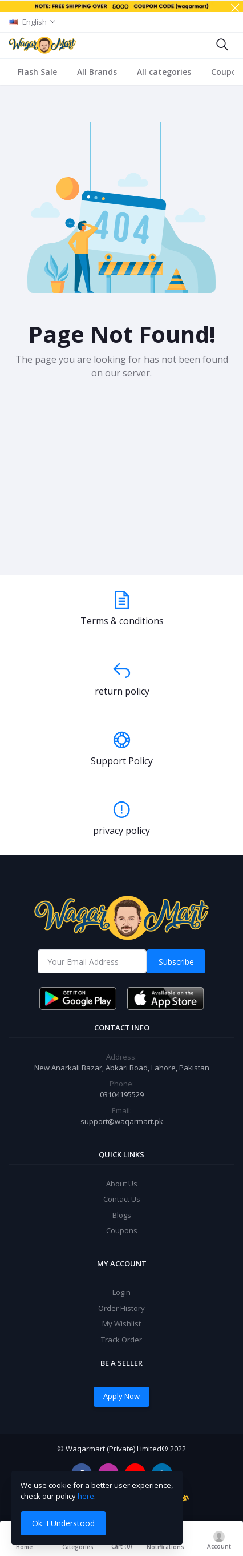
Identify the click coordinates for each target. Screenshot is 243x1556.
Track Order (121, 1339)
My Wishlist (121, 1323)
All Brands (97, 71)
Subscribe (176, 961)
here (86, 1496)
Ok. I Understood (63, 1523)
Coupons (121, 1230)
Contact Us (121, 1199)
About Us (121, 1183)
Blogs (121, 1215)
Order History (121, 1308)
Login (121, 1292)
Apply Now (121, 1396)
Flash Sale (37, 71)
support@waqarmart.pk (121, 1121)
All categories (164, 71)
